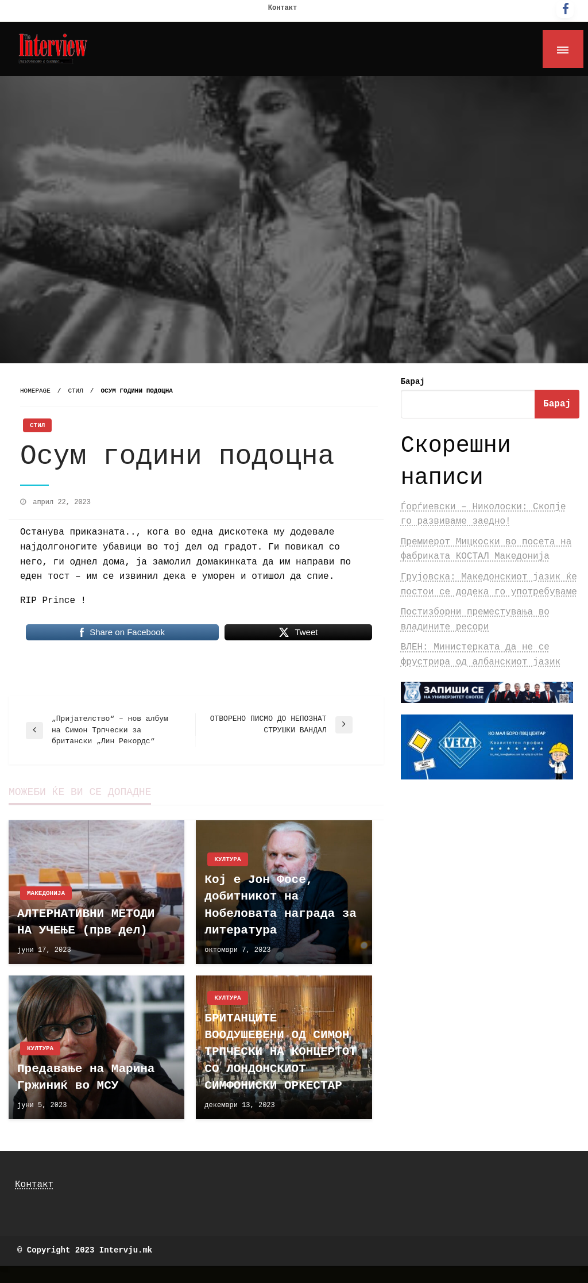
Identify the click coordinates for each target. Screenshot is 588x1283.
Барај (413, 381)
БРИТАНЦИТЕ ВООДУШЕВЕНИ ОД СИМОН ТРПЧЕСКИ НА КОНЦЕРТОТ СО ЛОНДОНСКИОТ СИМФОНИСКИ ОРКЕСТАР (280, 1052)
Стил (75, 390)
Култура (227, 859)
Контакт (282, 8)
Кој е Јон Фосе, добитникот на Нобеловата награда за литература (280, 905)
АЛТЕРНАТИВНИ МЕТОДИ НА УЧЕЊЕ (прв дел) (85, 922)
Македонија (46, 893)
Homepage (35, 390)
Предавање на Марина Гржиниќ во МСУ (85, 1077)
